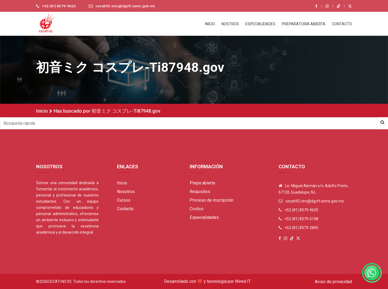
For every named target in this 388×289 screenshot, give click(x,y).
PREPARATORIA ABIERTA (303, 24)
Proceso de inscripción (211, 200)
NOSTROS (230, 24)
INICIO (210, 24)
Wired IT (243, 281)
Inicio (42, 111)
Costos (196, 208)
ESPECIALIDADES (260, 24)
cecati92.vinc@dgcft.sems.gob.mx (127, 6)
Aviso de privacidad (333, 281)
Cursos (123, 200)
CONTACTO (342, 24)
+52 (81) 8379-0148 (301, 219)
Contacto (125, 208)
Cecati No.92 (59, 281)
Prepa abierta (202, 182)
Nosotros (126, 191)
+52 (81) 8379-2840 (301, 228)
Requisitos (200, 191)
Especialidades (204, 217)
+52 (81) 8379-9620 (59, 6)
